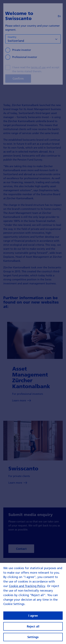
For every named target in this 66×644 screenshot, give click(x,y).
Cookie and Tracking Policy (27, 589)
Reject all (33, 630)
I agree (33, 619)
